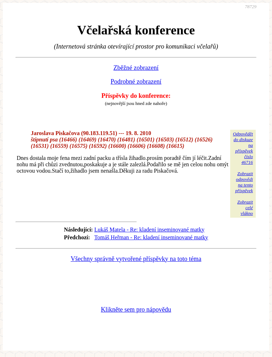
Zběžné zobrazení (135, 67)
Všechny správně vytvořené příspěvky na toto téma (136, 258)
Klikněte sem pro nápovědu (136, 309)
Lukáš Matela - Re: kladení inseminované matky (149, 230)
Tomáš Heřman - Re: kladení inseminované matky (151, 237)
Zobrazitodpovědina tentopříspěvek (244, 182)
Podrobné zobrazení (135, 81)
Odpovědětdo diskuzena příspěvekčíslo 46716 (243, 148)
